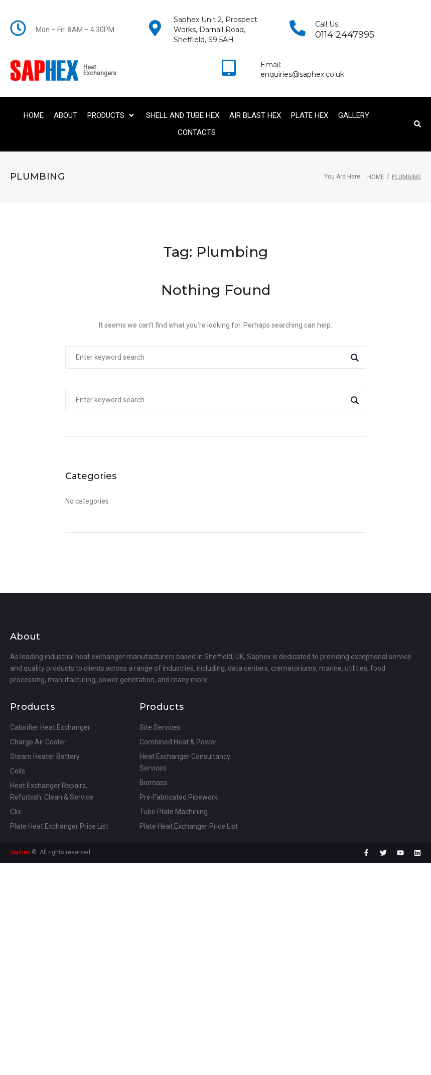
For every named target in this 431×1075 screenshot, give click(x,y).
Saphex (20, 852)
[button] (111, 115)
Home (375, 177)
